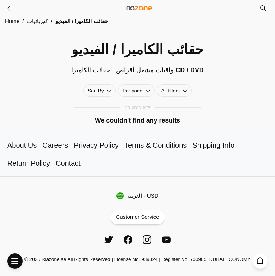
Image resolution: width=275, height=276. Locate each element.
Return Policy (28, 163)
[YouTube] (166, 240)
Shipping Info (213, 145)
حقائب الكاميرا (90, 70)
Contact (68, 163)
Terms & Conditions (155, 145)
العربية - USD (137, 196)
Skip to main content (33, 13)
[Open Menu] (15, 261)
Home (12, 21)
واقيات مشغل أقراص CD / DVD (159, 70)
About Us (22, 145)
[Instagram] (147, 240)
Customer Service (137, 217)
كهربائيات (37, 21)
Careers (55, 145)
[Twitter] (108, 240)
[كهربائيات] (9, 8)
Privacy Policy (96, 145)
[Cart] (260, 261)
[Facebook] (128, 240)
